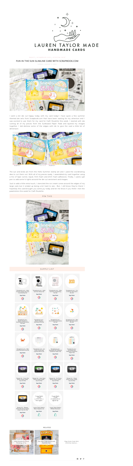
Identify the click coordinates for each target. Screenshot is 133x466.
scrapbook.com (44, 57)
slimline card (59, 57)
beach (32, 57)
